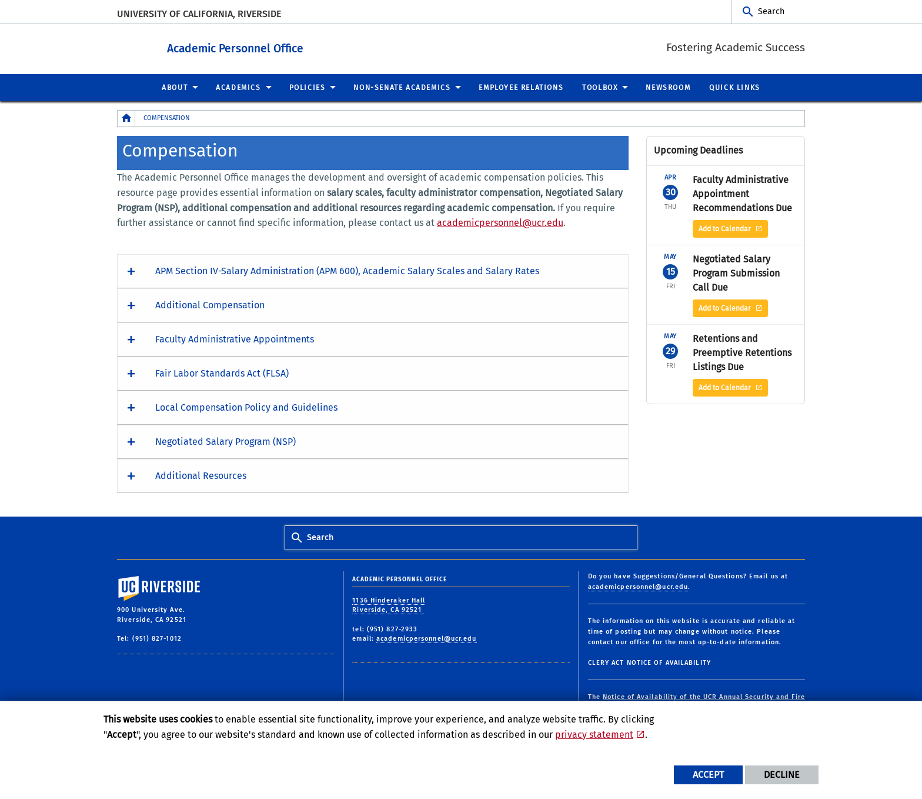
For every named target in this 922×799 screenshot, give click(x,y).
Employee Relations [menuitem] (521, 87)
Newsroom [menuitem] (668, 87)
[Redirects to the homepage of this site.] (126, 118)
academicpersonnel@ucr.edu (500, 222)
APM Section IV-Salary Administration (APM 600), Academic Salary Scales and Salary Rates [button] (347, 270)
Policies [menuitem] (307, 87)
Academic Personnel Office (300, 46)
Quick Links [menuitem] (734, 87)
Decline (782, 774)
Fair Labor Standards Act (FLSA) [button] (222, 372)
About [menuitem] (175, 87)
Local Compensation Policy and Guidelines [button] (246, 406)
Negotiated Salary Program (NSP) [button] (225, 441)
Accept (708, 774)
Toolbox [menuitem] (599, 87)
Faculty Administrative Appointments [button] (234, 338)
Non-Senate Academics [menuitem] (401, 87)
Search (771, 11)
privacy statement (594, 734)
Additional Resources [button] (200, 475)
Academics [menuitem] (238, 87)
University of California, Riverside (199, 13)
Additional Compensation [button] (210, 304)
